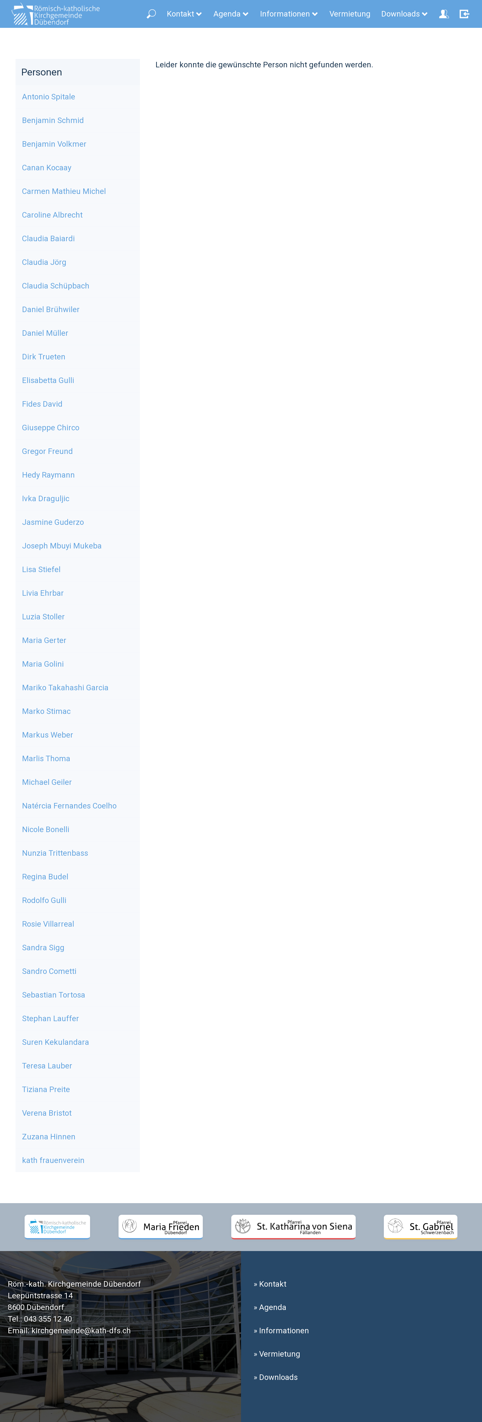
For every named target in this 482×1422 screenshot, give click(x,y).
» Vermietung (277, 1354)
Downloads (405, 13)
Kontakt (185, 13)
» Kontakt (270, 1284)
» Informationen (281, 1330)
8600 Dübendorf (36, 1307)
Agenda (231, 13)
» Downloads (276, 1377)
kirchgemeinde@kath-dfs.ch (81, 1330)
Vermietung (350, 13)
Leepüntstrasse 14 (40, 1295)
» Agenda (270, 1307)
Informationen (289, 13)
